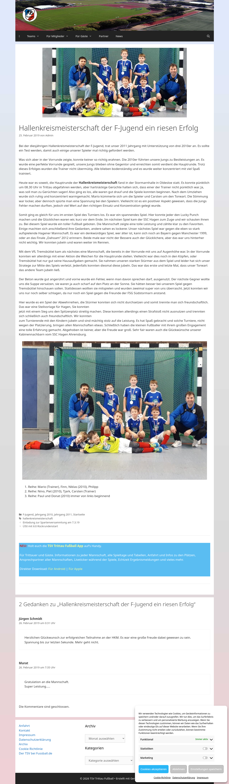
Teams (35, 36)
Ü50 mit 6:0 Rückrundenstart (40, 526)
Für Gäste (85, 36)
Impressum (202, 777)
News (119, 36)
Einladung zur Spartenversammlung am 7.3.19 (51, 522)
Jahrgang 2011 (63, 514)
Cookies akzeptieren (154, 769)
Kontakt (24, 730)
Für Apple (75, 569)
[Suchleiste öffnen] (208, 36)
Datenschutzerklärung (183, 777)
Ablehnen (178, 769)
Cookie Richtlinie (31, 749)
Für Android (56, 569)
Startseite (79, 514)
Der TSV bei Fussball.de (35, 753)
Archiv (23, 744)
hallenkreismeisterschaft (38, 518)
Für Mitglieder (59, 36)
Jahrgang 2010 (44, 514)
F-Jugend (28, 514)
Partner (103, 36)
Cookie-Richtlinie (162, 777)
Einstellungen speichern (206, 769)
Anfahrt (24, 726)
